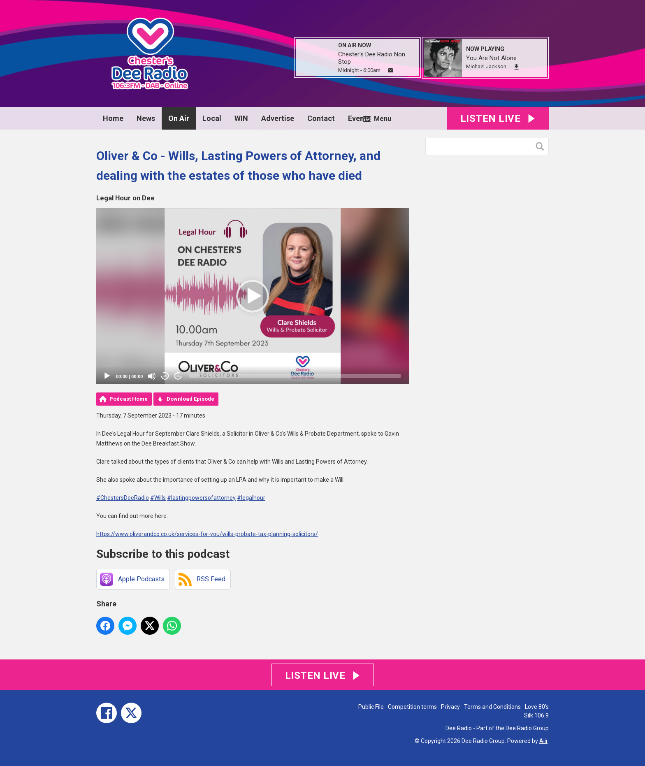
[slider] (295, 376)
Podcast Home (128, 399)
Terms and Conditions (492, 706)
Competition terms (412, 706)
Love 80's (537, 706)
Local (211, 118)
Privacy (450, 706)
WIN (241, 118)
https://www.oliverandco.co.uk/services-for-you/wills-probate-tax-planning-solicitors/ (207, 534)
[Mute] (152, 376)
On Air (178, 118)
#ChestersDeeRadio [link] (122, 497)
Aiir (543, 741)
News (146, 118)
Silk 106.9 (536, 715)
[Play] (107, 376)
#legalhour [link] (251, 497)
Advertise (277, 118)
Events (359, 118)
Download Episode (190, 399)
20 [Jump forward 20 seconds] (178, 376)
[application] (252, 296)
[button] (252, 296)
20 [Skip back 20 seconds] (165, 376)
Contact (321, 118)
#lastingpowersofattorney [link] (201, 497)
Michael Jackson (486, 66)
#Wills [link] (158, 497)
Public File (371, 706)
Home (113, 118)
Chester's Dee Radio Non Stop (371, 58)
